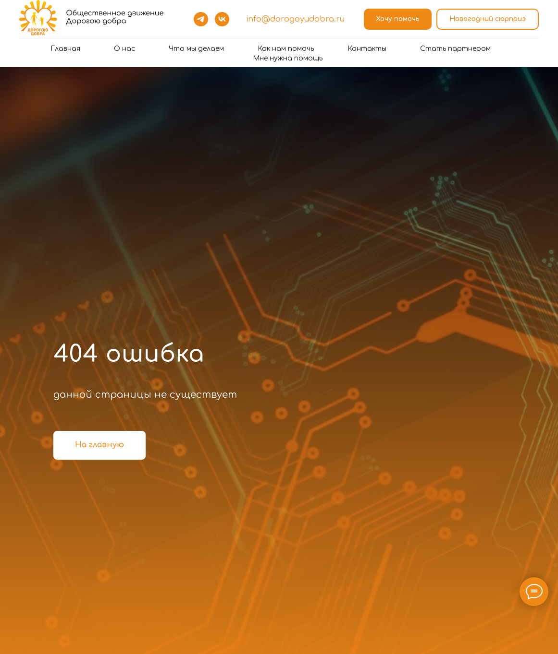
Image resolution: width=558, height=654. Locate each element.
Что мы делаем (196, 48)
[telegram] (201, 19)
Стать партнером (455, 48)
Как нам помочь (286, 48)
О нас (124, 48)
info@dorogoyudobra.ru (295, 19)
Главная (65, 48)
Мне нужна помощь (287, 58)
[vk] (222, 19)
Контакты (366, 48)
